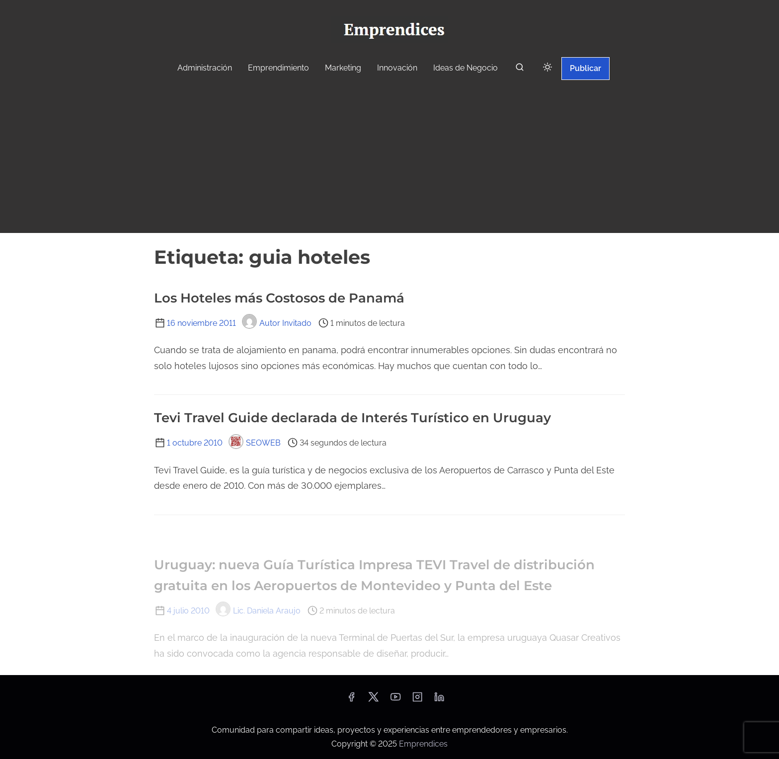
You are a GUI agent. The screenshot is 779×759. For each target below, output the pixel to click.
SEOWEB (255, 443)
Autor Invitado (277, 323)
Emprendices (423, 744)
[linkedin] (439, 700)
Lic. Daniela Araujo (258, 610)
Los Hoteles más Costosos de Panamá (279, 298)
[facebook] (351, 700)
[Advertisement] (389, 158)
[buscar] (520, 69)
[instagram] (417, 700)
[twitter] (373, 700)
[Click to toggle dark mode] (547, 67)
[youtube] (395, 700)
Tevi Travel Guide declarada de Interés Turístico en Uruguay (352, 418)
